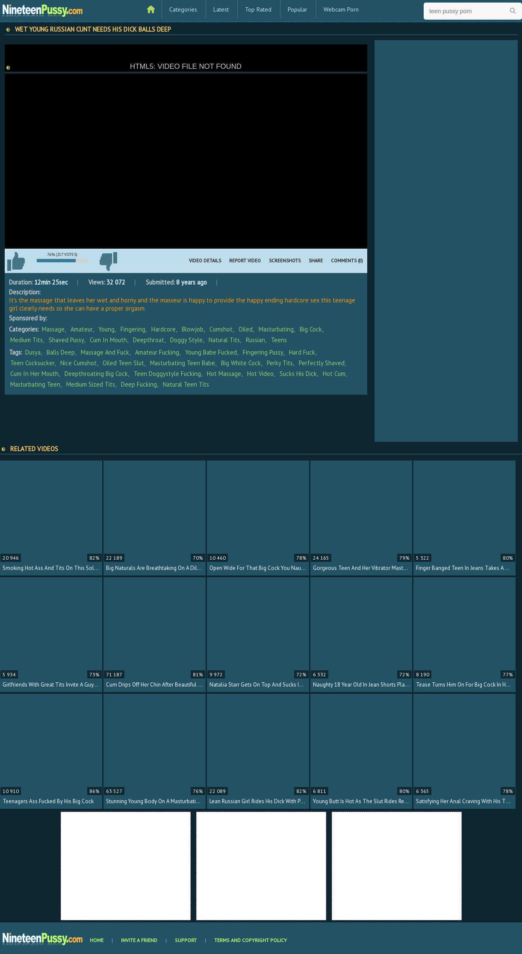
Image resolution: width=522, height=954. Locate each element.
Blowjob (192, 329)
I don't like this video (108, 261)
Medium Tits (26, 340)
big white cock (241, 363)
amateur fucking (157, 352)
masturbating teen (35, 384)
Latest (221, 9)
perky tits (280, 363)
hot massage (224, 374)
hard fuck (302, 352)
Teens (279, 340)
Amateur (81, 329)
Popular (297, 9)
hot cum (334, 374)
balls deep (61, 352)
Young (106, 329)
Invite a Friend (139, 940)
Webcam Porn (341, 9)
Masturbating (276, 329)
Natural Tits (224, 340)
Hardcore (163, 329)
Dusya (33, 352)
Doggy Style (186, 340)
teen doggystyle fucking (167, 374)
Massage (53, 329)
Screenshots (285, 261)
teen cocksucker (32, 363)
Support (186, 940)
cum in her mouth (34, 374)
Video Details (205, 261)
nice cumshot (78, 363)
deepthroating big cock (96, 374)
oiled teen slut (123, 363)
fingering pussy (263, 352)
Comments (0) (347, 261)
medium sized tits (90, 384)
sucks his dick (298, 374)
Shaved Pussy (66, 340)
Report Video (245, 261)
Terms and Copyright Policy (250, 940)
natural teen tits (186, 384)
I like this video (16, 261)
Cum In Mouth (108, 340)
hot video (260, 374)
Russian (255, 340)
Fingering (133, 329)
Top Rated (258, 9)
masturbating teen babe (182, 363)
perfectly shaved (322, 363)
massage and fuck (105, 352)
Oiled (246, 329)
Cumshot (221, 329)
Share (316, 261)
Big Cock (311, 329)
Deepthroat (148, 340)
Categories (183, 9)
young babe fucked (211, 352)
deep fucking (139, 384)
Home (96, 940)
